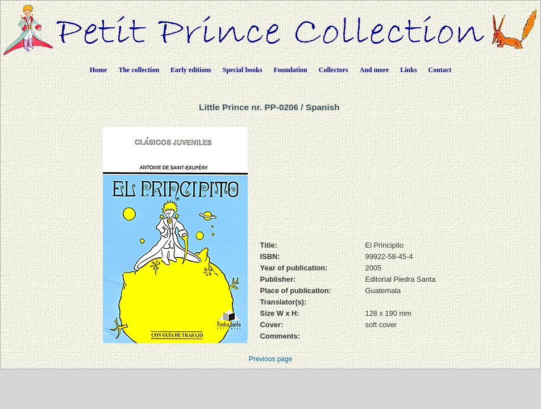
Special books (243, 70)
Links (408, 70)
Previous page (271, 359)
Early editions (190, 70)
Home (98, 70)
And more (374, 70)
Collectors (333, 70)
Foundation (290, 70)
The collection (138, 70)
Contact (440, 70)
